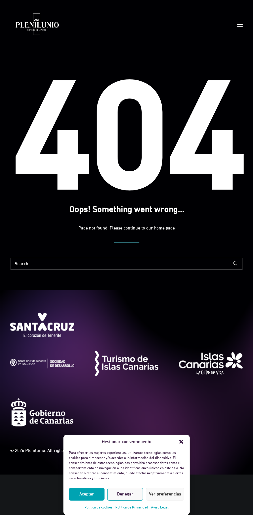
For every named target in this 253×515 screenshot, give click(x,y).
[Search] (126, 264)
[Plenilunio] (36, 25)
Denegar (125, 494)
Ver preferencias (165, 494)
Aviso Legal (160, 507)
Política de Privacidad (131, 507)
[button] (181, 442)
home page (164, 228)
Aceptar (86, 494)
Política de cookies (98, 507)
